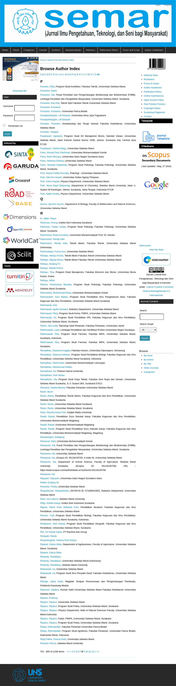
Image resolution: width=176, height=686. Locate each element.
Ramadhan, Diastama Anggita (55, 350)
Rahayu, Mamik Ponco (51, 268)
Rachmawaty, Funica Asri (53, 251)
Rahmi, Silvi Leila (49, 325)
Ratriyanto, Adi (47, 445)
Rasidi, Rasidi (47, 416)
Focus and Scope (131, 50)
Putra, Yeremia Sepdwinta (53, 165)
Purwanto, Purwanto (50, 107)
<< (68, 651)
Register (168, 4)
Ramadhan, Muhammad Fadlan (56, 367)
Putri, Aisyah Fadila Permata (54, 173)
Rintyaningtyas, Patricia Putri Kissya (58, 540)
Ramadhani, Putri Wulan (52, 375)
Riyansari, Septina (49, 589)
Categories (29, 50)
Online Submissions (154, 96)
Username (8, 106)
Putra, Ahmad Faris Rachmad (55, 152)
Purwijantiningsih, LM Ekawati (55, 115)
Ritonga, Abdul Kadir (51, 581)
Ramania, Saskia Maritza (52, 387)
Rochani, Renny (48, 643)
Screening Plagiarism (154, 112)
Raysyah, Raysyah (49, 478)
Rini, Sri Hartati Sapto (51, 532)
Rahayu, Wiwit (47, 280)
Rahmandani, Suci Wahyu (54, 297)
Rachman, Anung (49, 222)
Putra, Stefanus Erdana (52, 160)
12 (93, 651)
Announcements (73, 50)
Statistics (90, 50)
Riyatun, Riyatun (48, 602)
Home (5, 50)
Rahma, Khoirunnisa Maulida (56, 284)
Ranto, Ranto (47, 396)
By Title (147, 363)
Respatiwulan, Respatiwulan (54, 490)
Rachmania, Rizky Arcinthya (54, 235)
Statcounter (145, 245)
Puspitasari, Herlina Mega (53, 148)
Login (158, 4)
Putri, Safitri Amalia (49, 193)
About (16, 50)
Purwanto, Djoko (48, 90)
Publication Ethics (109, 50)
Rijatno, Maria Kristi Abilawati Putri (59, 507)
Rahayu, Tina (47, 272)
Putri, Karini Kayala (49, 181)
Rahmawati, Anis (48, 305)
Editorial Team (151, 75)
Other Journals (151, 368)
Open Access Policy (154, 100)
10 (86, 651)
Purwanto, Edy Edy (49, 103)
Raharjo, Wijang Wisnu (51, 259)
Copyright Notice (152, 108)
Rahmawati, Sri (48, 317)
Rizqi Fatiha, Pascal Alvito (53, 639)
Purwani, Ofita (47, 86)
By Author (149, 359)
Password (8, 115)
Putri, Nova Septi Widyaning (55, 185)
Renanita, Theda (48, 486)
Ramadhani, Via (48, 379)
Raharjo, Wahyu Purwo (51, 255)
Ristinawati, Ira (47, 569)
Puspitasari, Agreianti (51, 136)
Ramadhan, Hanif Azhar (52, 363)
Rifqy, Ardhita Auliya (50, 503)
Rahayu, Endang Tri (50, 264)
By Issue (148, 355)
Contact (148, 116)
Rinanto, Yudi (47, 515)
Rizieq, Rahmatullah (50, 627)
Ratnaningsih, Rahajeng (52, 437)
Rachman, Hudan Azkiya (53, 226)
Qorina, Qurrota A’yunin (52, 204)
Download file (19, 91)
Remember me (15, 126)
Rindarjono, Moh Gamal (52, 523)
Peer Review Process (154, 104)
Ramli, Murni (46, 391)
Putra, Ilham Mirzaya (50, 156)
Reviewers (149, 79)
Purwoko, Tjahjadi (49, 132)
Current (43, 50)
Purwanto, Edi (47, 94)
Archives (56, 50)
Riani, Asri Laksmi (49, 499)
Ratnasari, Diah (48, 441)
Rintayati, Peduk (48, 536)
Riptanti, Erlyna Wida (51, 544)
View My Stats (156, 249)
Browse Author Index (64, 60)
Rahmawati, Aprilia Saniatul (54, 309)
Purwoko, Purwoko (50, 123)
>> (98, 651)
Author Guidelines (154, 50)
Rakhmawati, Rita (49, 334)
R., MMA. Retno (48, 218)
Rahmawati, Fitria (49, 313)
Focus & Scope (151, 83)
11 (90, 651)
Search (50, 60)
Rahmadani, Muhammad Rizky (55, 292)
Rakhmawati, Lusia (49, 330)
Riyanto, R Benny (49, 598)
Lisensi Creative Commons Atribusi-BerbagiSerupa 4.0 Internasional (158, 291)
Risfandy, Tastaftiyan (50, 556)
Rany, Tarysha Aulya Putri (53, 412)
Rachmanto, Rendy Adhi (52, 239)
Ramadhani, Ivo (48, 371)
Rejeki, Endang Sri (49, 482)
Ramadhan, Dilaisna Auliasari (55, 354)
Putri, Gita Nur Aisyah (51, 177)
